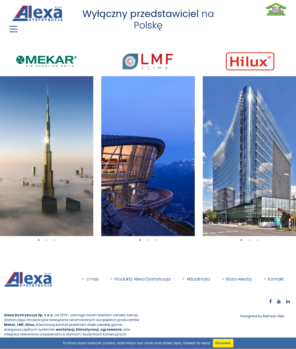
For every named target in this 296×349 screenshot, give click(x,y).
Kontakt (276, 279)
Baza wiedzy (239, 279)
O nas (92, 279)
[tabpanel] (46, 156)
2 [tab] (46, 240)
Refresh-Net (273, 316)
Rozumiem (223, 343)
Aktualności (198, 279)
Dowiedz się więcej (196, 343)
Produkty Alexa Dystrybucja (143, 279)
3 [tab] (54, 240)
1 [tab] (38, 240)
